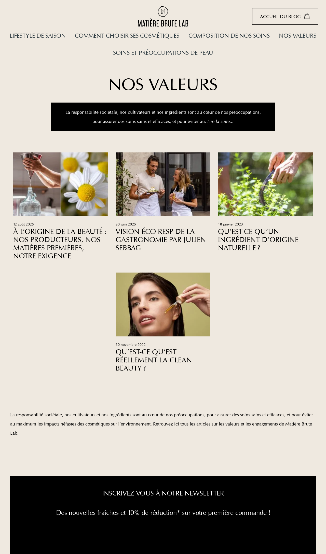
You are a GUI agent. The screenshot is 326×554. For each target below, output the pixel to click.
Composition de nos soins (229, 35)
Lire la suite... (220, 121)
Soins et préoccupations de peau (163, 52)
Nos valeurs (297, 35)
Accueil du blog (285, 16)
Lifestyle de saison (38, 35)
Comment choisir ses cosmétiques (127, 35)
